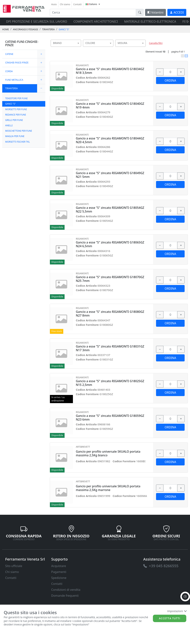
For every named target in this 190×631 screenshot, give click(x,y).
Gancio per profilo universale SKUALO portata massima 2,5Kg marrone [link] (108, 488)
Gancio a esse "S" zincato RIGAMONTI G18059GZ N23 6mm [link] (110, 417)
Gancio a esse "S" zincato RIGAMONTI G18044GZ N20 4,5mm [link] (110, 140)
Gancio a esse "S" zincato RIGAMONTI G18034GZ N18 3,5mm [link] (110, 70)
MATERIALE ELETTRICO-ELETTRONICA (150, 21)
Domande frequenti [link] (65, 596)
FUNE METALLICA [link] (14, 79)
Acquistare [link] (58, 566)
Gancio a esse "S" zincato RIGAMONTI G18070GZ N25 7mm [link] (110, 278)
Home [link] (5, 29)
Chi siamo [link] (65, 4)
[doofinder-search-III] (140, 12)
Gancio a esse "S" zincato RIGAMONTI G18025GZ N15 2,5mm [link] (110, 382)
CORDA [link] (9, 71)
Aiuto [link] (54, 4)
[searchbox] (79, 48)
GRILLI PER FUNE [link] (14, 120)
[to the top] (185, 596)
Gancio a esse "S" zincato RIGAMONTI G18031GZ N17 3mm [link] (110, 348)
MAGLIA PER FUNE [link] (14, 136)
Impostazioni (176, 611)
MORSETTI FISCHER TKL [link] (17, 141)
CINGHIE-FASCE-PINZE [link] (16, 62)
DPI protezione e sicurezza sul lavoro (36, 21)
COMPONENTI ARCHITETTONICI (95, 21)
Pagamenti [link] (58, 572)
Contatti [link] (77, 4)
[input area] (93, 12)
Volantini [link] (155, 12)
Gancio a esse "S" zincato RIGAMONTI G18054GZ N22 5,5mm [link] (110, 209)
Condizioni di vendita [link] (65, 590)
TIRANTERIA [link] (48, 29)
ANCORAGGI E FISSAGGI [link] (25, 29)
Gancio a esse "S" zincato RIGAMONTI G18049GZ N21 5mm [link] (110, 174)
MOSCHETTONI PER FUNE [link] (18, 130)
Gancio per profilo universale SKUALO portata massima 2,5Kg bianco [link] (108, 453)
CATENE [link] (9, 54)
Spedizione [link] (58, 578)
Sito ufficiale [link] (13, 566)
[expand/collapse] (41, 54)
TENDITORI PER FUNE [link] (16, 98)
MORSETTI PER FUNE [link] (16, 109)
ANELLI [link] (9, 125)
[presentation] (186, 21)
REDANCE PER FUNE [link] (15, 114)
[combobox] (66, 43)
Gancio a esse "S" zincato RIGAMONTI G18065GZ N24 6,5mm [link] (110, 244)
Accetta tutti (169, 618)
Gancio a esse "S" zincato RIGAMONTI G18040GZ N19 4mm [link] (110, 105)
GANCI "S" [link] (64, 29)
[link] (23, 8)
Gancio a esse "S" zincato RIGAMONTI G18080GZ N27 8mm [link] (110, 313)
